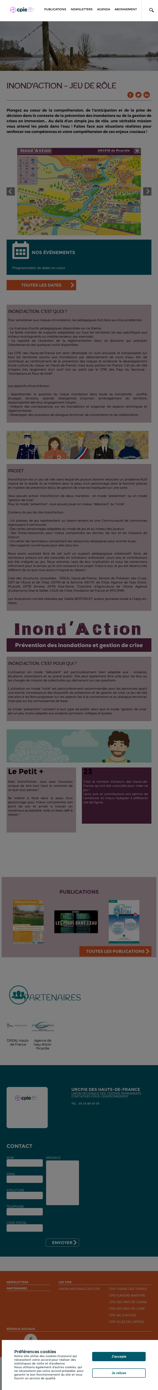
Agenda (103, 9)
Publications (55, 9)
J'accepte (119, 1356)
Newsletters (82, 9)
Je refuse (119, 1373)
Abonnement (126, 9)
